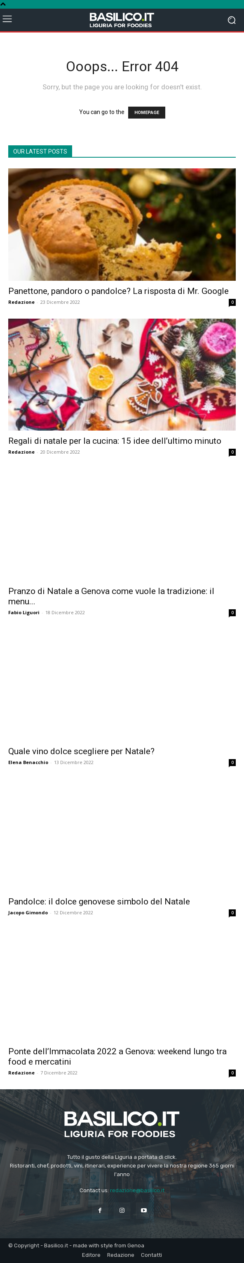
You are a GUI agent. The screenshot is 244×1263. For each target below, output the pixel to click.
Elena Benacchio (28, 762)
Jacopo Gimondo (28, 912)
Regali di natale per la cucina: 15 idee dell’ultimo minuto (114, 441)
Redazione (21, 302)
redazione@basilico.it (137, 1190)
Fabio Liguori (24, 612)
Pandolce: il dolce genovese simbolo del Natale (99, 901)
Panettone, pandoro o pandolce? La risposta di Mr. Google (118, 291)
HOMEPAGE (146, 112)
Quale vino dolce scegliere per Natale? (81, 751)
